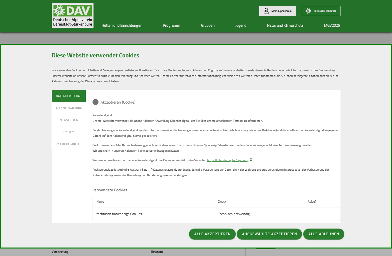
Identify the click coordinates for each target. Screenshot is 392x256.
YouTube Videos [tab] (68, 143)
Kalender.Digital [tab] (68, 96)
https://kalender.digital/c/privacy (227, 160)
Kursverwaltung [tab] (69, 108)
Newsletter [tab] (69, 120)
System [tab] (68, 131)
